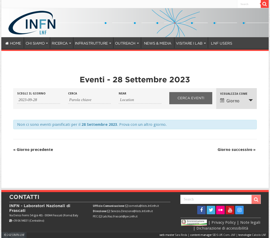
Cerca (72, 93)
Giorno (229, 100)
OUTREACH (125, 43)
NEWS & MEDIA (157, 43)
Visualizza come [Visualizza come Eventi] (233, 93)
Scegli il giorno (31, 93)
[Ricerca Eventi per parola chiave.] (89, 100)
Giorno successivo (236, 149)
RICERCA (60, 43)
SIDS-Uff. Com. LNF (223, 235)
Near (122, 93)
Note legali (250, 222)
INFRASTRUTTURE (91, 43)
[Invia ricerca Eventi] (190, 98)
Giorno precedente (33, 149)
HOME (13, 43)
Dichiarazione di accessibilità (222, 228)
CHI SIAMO (35, 43)
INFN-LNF (19, 235)
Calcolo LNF (259, 235)
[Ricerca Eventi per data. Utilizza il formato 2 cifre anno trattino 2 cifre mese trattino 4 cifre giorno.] (38, 100)
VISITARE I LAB (189, 43)
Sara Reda (180, 235)
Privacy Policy (223, 222)
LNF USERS (221, 43)
